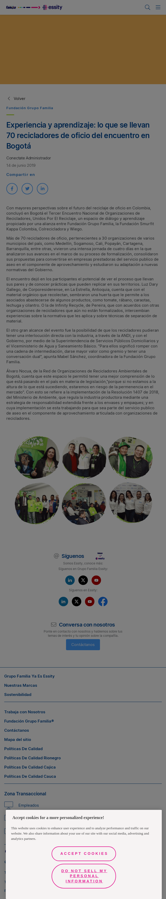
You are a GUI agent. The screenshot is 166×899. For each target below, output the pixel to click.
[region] (84, 854)
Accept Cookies (84, 853)
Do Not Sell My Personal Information (84, 876)
